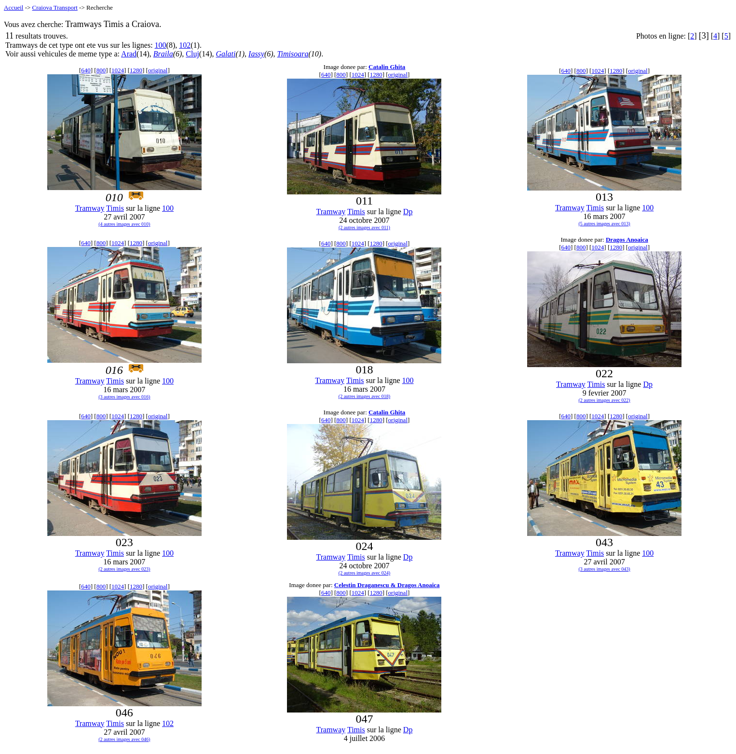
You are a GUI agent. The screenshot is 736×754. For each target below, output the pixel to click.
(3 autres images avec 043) (604, 569)
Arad (128, 54)
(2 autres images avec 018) (364, 396)
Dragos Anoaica (627, 239)
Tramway (90, 208)
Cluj (192, 54)
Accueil (13, 7)
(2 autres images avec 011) (364, 227)
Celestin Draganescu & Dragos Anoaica (387, 585)
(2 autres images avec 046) (124, 739)
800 (101, 70)
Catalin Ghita (386, 66)
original (157, 70)
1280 (136, 70)
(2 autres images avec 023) (124, 569)
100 (160, 45)
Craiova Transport (55, 7)
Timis (115, 208)
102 (185, 45)
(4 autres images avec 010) (124, 224)
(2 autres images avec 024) (364, 573)
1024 (117, 70)
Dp (408, 211)
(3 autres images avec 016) (124, 396)
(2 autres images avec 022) (604, 400)
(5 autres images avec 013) (604, 223)
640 (86, 70)
